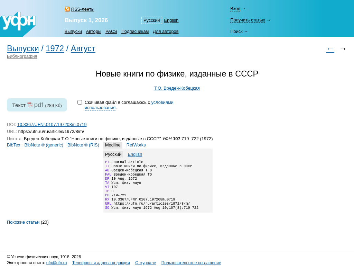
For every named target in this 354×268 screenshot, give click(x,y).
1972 (55, 48)
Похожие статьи (23, 230)
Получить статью (247, 20)
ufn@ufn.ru (56, 262)
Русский (151, 20)
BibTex (13, 145)
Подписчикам (135, 31)
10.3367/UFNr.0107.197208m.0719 (52, 124)
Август (83, 48)
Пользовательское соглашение (191, 262)
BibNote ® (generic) (43, 145)
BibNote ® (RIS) (83, 145)
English (171, 20)
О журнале (145, 262)
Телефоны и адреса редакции (101, 262)
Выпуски (73, 31)
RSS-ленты (82, 9)
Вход (235, 8)
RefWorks (136, 145)
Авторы (93, 31)
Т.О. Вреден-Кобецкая (177, 88)
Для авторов (165, 31)
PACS (111, 31)
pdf (38, 104)
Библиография (22, 56)
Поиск (236, 31)
